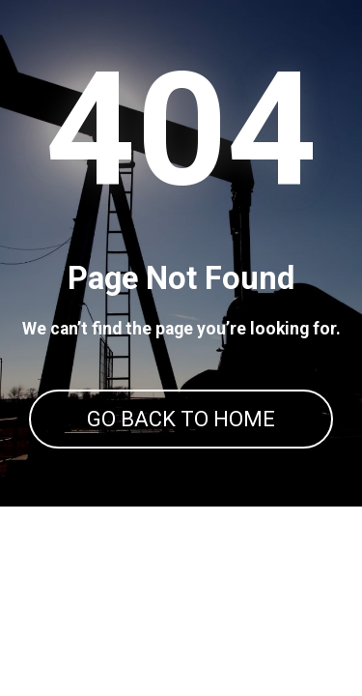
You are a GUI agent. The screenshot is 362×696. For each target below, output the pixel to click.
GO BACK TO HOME (181, 419)
